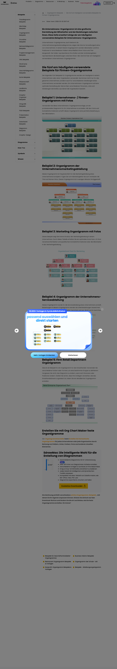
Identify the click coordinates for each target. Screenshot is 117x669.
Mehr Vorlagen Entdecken (44, 355)
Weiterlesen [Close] (73, 355)
